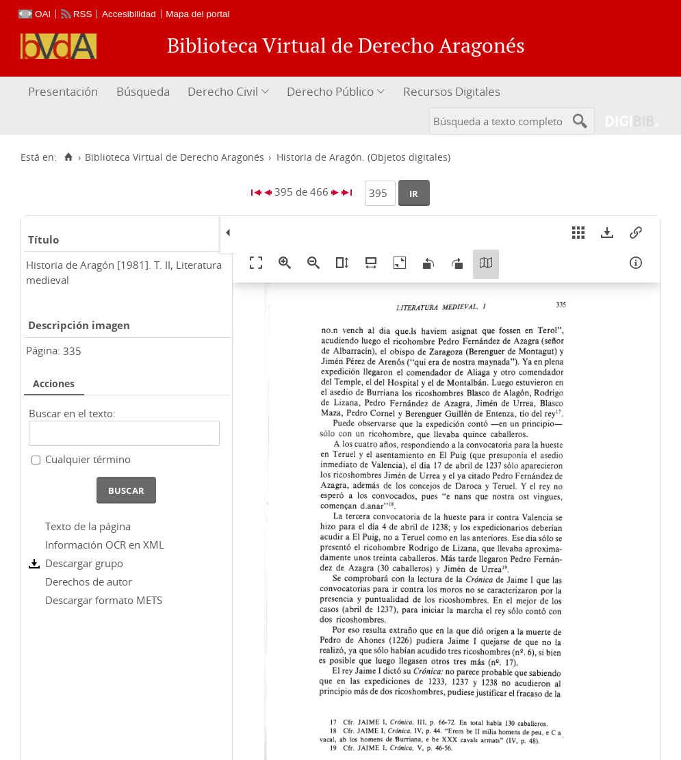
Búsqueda (143, 91)
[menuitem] (65, 92)
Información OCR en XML (104, 544)
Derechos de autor (88, 581)
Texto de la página (88, 526)
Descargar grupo (84, 563)
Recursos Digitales (451, 91)
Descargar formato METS (103, 600)
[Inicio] (68, 157)
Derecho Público (330, 91)
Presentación (63, 91)
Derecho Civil (223, 91)
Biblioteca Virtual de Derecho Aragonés (174, 157)
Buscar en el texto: (72, 413)
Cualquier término (88, 459)
